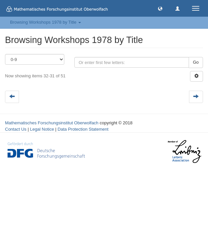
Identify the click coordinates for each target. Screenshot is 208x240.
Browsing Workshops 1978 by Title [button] (45, 22)
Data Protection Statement (83, 129)
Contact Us (15, 129)
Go (196, 62)
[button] (160, 8)
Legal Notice (42, 129)
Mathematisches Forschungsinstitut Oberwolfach (51, 122)
